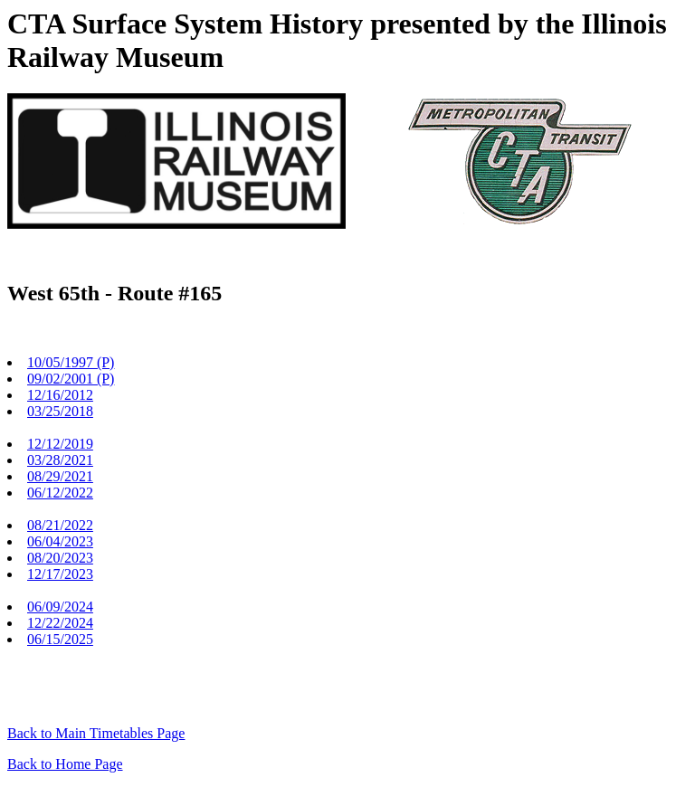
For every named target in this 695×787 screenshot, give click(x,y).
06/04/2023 (60, 541)
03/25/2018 (60, 411)
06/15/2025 (60, 639)
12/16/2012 (60, 395)
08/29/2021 (60, 476)
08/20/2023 (60, 557)
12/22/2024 (60, 623)
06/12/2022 (60, 492)
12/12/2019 (60, 443)
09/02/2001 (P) (70, 378)
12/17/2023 (60, 574)
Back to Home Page (65, 764)
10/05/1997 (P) (70, 362)
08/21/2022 (60, 525)
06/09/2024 (60, 606)
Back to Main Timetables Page (96, 733)
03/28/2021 (60, 460)
